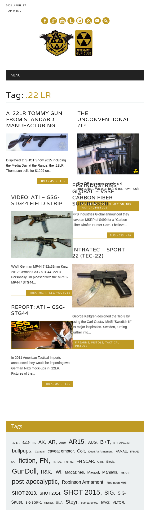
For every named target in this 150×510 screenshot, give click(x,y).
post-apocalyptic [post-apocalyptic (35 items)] (35, 455)
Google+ (53, 20)
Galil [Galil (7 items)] (100, 435)
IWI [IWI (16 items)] (57, 445)
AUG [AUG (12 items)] (92, 416)
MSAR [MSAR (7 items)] (124, 446)
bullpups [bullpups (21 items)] (21, 424)
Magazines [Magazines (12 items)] (74, 445)
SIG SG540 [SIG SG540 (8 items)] (33, 476)
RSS (88, 20)
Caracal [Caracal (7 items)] (40, 425)
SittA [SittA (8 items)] (59, 476)
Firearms (47, 181)
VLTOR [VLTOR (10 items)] (118, 476)
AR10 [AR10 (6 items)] (62, 416)
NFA (133, 234)
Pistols (102, 341)
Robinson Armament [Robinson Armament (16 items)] (82, 455)
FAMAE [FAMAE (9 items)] (121, 425)
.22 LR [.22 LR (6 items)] (15, 416)
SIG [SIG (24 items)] (109, 466)
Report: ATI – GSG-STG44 (33, 308)
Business (122, 234)
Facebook (44, 20)
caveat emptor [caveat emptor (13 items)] (61, 424)
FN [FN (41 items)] (44, 434)
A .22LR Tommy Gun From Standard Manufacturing (34, 119)
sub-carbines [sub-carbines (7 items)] (89, 476)
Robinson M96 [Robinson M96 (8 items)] (117, 456)
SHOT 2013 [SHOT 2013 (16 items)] (24, 466)
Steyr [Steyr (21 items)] (71, 475)
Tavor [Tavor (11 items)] (104, 476)
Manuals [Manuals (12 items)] (109, 445)
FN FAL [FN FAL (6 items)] (57, 435)
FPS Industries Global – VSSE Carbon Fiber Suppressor (99, 193)
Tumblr (71, 20)
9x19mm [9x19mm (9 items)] (28, 416)
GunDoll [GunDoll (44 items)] (24, 444)
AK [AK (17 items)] (41, 415)
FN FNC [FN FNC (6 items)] (69, 435)
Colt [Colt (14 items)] (81, 424)
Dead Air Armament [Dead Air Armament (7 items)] (100, 425)
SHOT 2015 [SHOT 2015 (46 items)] (82, 466)
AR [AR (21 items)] (52, 415)
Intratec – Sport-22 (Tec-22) (104, 252)
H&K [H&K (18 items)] (46, 445)
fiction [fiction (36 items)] (27, 434)
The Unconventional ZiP (103, 119)
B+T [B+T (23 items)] (105, 415)
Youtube (62, 20)
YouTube (58, 291)
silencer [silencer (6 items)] (48, 476)
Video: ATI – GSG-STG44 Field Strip (31, 198)
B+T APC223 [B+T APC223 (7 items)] (121, 416)
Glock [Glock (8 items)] (110, 435)
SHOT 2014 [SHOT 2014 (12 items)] (50, 467)
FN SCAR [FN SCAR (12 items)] (85, 435)
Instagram (79, 20)
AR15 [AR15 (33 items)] (76, 415)
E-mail (97, 21)
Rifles (60, 181)
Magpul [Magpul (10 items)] (93, 446)
